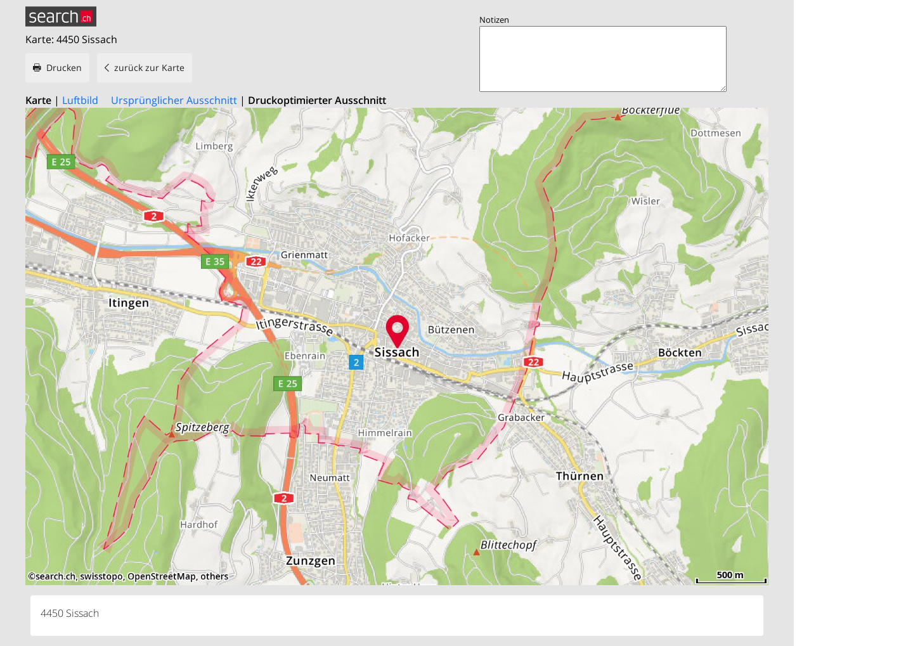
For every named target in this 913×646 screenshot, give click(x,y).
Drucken (64, 67)
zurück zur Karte (149, 67)
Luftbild (80, 100)
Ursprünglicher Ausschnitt (174, 100)
